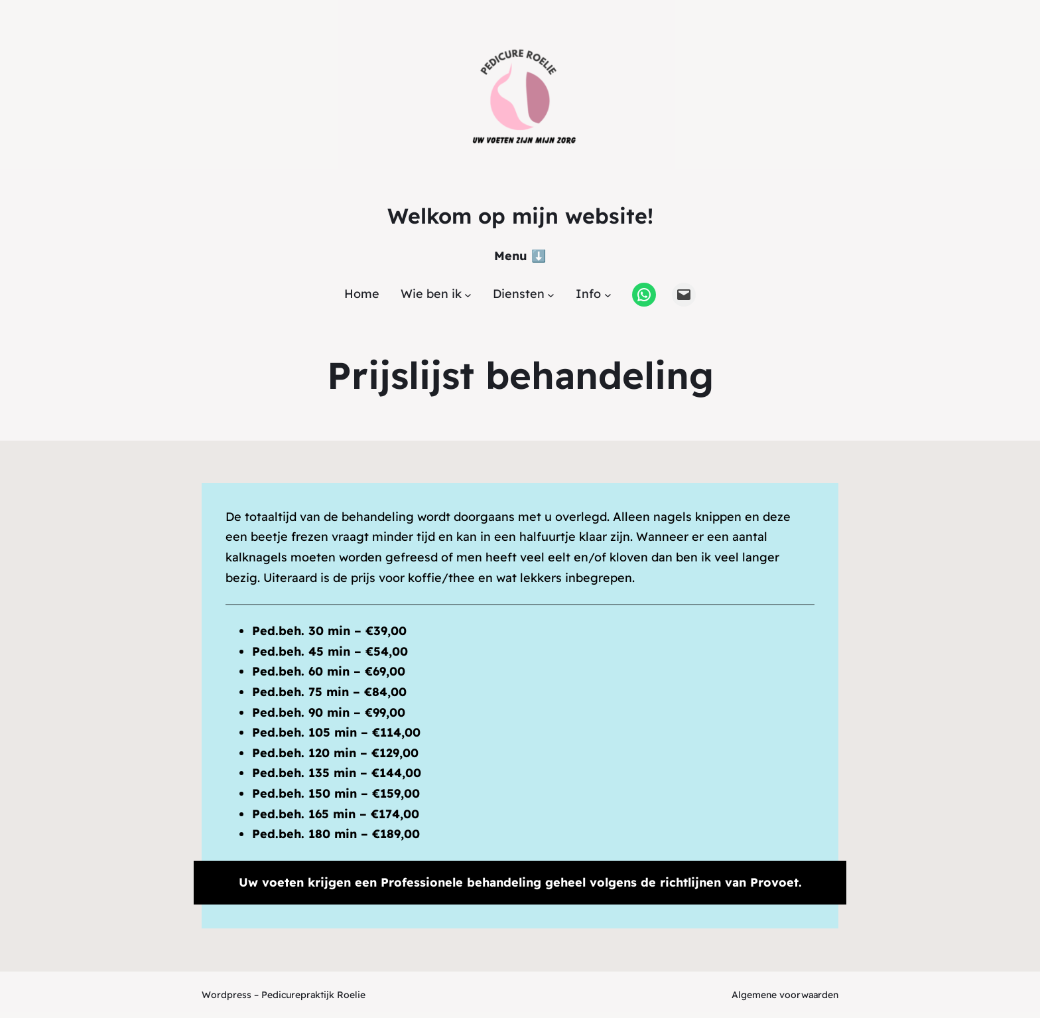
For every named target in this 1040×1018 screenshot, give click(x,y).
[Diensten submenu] (550, 294)
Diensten (519, 293)
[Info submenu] (608, 294)
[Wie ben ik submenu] (468, 294)
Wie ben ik (431, 293)
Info (588, 293)
